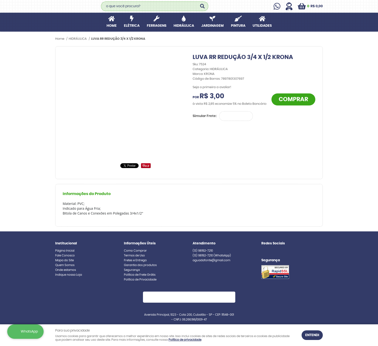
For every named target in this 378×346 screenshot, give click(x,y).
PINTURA (238, 25)
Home (112, 25)
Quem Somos (64, 265)
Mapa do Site (64, 260)
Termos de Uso (134, 255)
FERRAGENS (156, 25)
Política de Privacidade (140, 279)
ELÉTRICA (132, 25)
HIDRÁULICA (184, 25)
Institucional (66, 243)
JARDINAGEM (212, 25)
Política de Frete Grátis (139, 274)
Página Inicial (64, 250)
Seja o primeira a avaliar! (212, 87)
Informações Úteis (140, 243)
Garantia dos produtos (140, 265)
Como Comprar (135, 250)
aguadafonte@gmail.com (211, 260)
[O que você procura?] (202, 6)
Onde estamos (65, 269)
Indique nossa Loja (68, 274)
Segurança (132, 269)
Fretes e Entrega (135, 260)
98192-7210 (203, 250)
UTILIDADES (262, 25)
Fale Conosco (65, 255)
